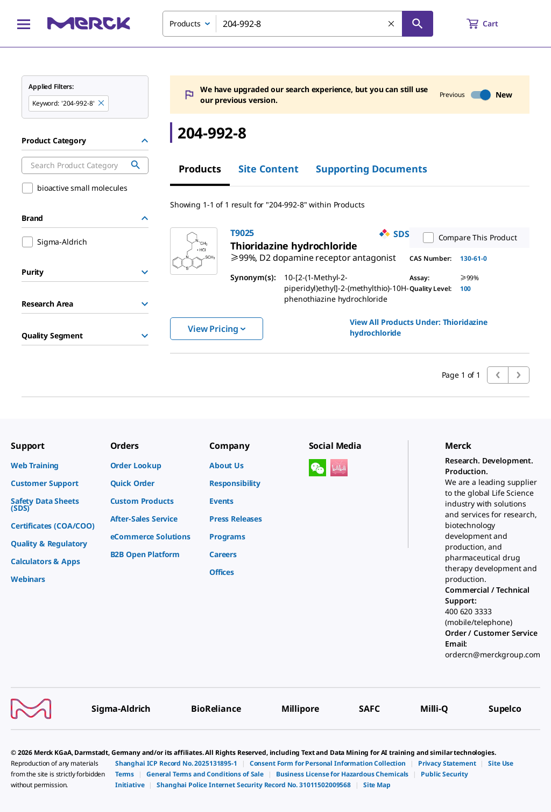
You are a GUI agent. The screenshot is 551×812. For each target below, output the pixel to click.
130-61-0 (473, 258)
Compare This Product (467, 237)
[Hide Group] (145, 140)
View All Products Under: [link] (419, 327)
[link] (313, 253)
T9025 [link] (242, 233)
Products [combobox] (185, 23)
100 (465, 288)
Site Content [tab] (268, 168)
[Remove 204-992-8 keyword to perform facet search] (101, 103)
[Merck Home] (88, 23)
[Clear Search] (391, 24)
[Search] (417, 24)
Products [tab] (200, 168)
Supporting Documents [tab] (371, 168)
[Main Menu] (23, 23)
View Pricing (216, 329)
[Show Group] (145, 272)
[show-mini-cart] (492, 24)
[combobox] (298, 24)
